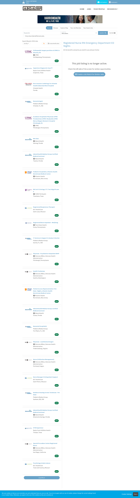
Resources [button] (112, 9)
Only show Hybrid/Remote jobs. (34, 36)
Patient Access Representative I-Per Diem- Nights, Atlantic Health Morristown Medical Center (45, 291)
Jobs (89, 9)
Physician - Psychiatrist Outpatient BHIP (46, 253)
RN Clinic (36, 138)
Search (49, 28)
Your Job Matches (75, 28)
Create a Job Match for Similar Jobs (89, 74)
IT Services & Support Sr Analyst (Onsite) (46, 238)
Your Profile (99, 9)
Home (82, 9)
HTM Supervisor (38, 428)
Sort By (26, 43)
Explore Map (64, 28)
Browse (55, 28)
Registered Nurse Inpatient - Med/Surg (45, 222)
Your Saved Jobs (88, 28)
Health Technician (39, 271)
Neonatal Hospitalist (40, 326)
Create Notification (53, 43)
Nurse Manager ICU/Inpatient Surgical (45, 377)
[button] (112, 33)
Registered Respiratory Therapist (44, 207)
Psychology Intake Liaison (41, 463)
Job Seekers (102, 2)
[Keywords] (42, 33)
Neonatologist (38, 101)
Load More (42, 478)
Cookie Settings (127, 494)
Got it (135, 494)
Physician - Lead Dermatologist (43, 342)
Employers (113, 2)
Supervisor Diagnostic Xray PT (43, 68)
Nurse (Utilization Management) (43, 359)
